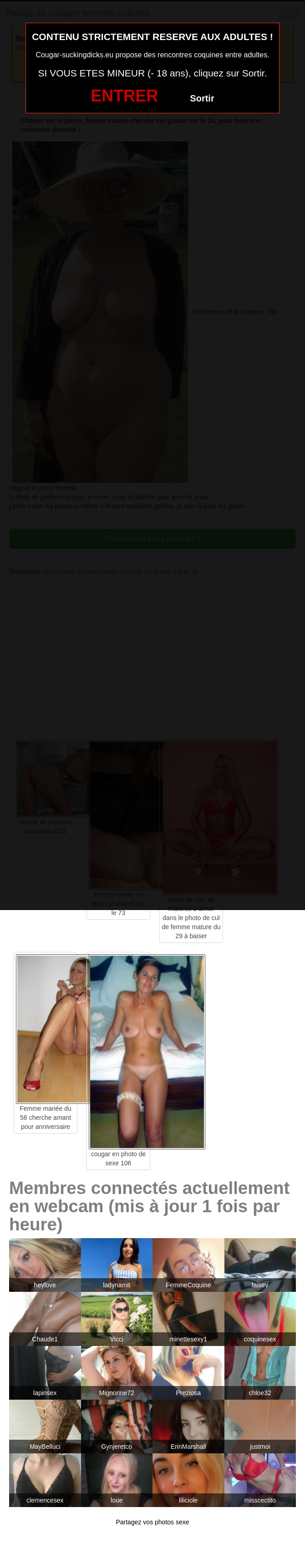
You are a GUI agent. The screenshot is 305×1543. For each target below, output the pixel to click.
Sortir (202, 98)
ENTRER (124, 95)
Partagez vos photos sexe (152, 1522)
